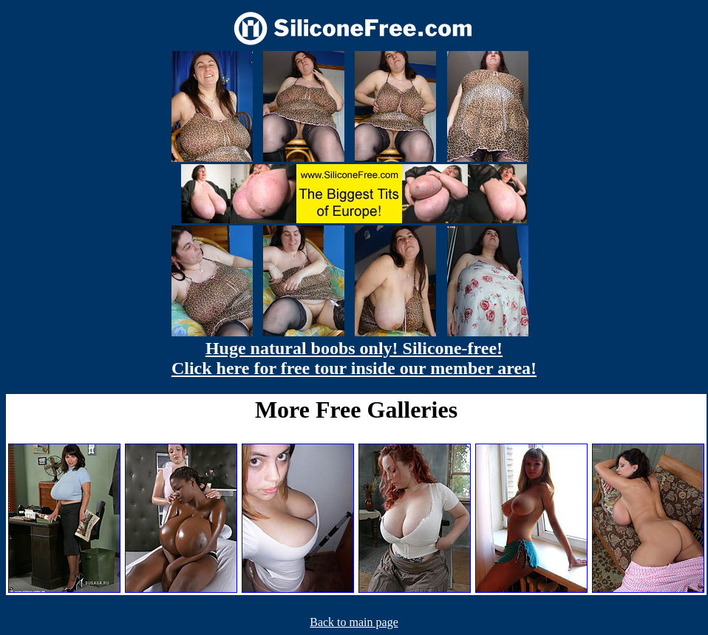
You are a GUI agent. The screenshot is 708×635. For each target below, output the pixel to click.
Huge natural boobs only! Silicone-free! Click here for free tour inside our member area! (354, 358)
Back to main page (354, 622)
